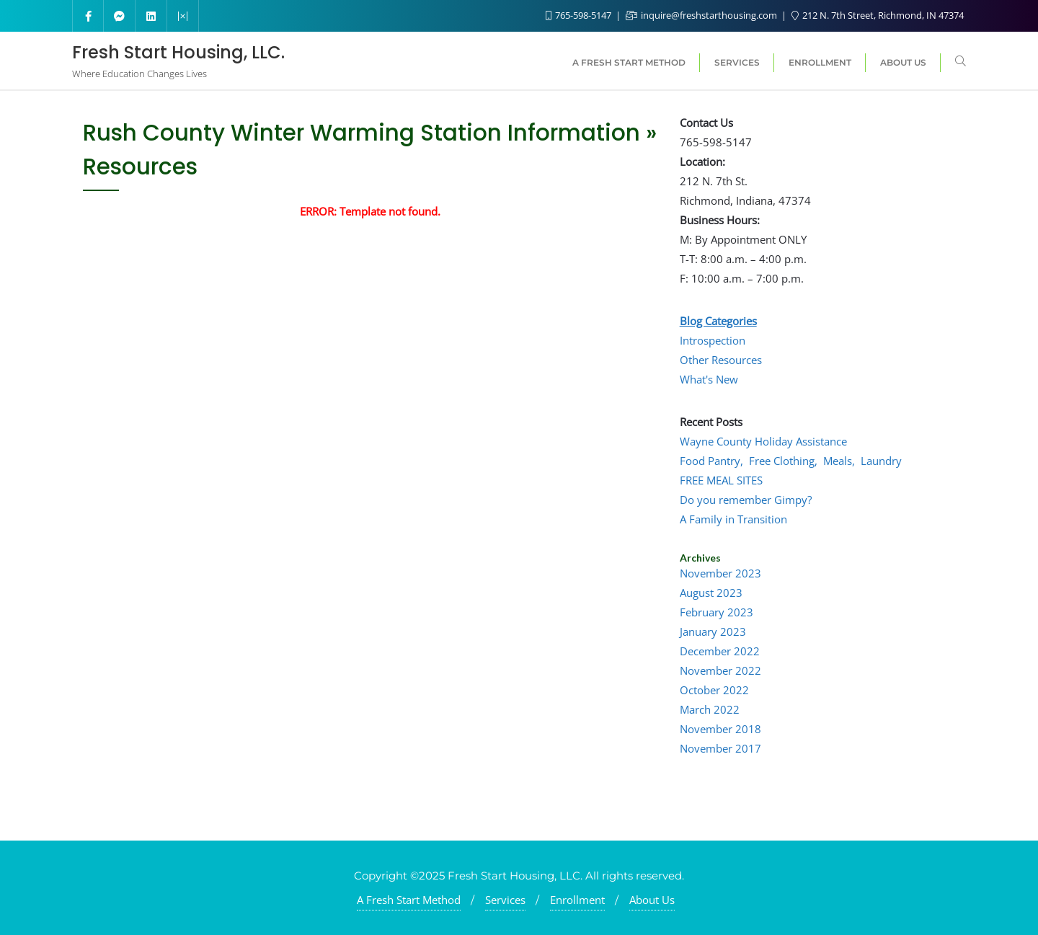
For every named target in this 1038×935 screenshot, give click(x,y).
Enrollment (577, 899)
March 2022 (710, 709)
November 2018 (720, 729)
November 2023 (720, 573)
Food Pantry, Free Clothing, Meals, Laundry (791, 460)
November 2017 (720, 748)
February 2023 (716, 612)
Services (505, 899)
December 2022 (720, 651)
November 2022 (720, 670)
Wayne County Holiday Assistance (763, 441)
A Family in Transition (733, 519)
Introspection (712, 340)
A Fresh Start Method (409, 899)
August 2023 (711, 592)
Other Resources (721, 360)
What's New (709, 379)
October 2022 (714, 690)
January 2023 (713, 631)
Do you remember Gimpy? (746, 499)
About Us (652, 899)
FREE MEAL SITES (721, 480)
